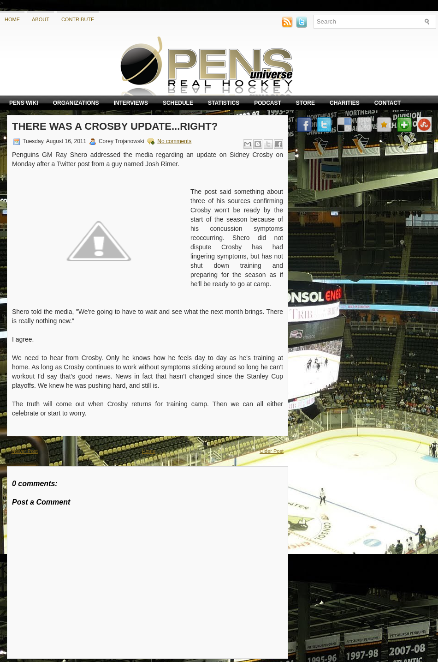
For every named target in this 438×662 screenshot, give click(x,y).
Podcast (267, 103)
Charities (345, 103)
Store (305, 103)
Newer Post (25, 451)
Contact (387, 103)
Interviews (130, 103)
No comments (174, 141)
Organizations (76, 103)
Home (12, 19)
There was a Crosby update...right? (115, 126)
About (40, 19)
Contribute (78, 19)
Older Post (272, 451)
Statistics (223, 103)
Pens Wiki (23, 103)
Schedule (178, 103)
